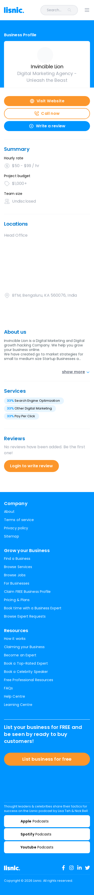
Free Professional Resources (28, 679)
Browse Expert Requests (25, 616)
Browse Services (18, 566)
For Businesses (16, 583)
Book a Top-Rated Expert (26, 663)
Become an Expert (20, 655)
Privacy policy (16, 528)
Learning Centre (18, 704)
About (9, 511)
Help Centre (14, 696)
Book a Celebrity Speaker (26, 671)
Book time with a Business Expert (32, 608)
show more (76, 372)
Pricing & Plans (17, 599)
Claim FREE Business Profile (27, 591)
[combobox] (54, 10)
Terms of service (19, 519)
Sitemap (11, 536)
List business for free (47, 759)
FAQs (8, 688)
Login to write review (31, 466)
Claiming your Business (24, 646)
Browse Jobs (15, 575)
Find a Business (17, 558)
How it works (15, 638)
